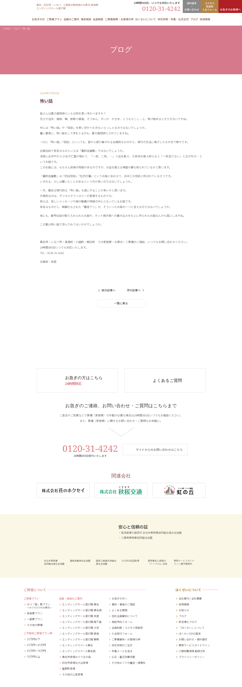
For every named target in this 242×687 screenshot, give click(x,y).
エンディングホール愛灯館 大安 (80, 628)
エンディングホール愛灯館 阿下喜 (82, 622)
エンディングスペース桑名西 (78, 651)
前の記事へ (108, 290)
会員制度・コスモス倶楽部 (127, 628)
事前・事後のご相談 (123, 604)
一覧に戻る (121, 303)
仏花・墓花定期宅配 (123, 657)
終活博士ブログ (188, 622)
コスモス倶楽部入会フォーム (209, 6)
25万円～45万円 (36, 645)
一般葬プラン (35, 619)
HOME (7, 28)
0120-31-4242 (90, 450)
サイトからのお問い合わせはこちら (159, 449)
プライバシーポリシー (192, 657)
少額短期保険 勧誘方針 (192, 651)
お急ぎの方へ (119, 598)
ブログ (16, 28)
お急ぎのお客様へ (230, 9)
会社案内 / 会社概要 (190, 598)
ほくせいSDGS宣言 (190, 633)
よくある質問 (119, 610)
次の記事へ (134, 290)
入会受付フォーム (122, 633)
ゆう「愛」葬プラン (39, 605)
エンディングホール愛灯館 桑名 (80, 604)
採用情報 (205, 19)
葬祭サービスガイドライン (194, 645)
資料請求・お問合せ (191, 6)
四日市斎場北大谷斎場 (75, 663)
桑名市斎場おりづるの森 (76, 657)
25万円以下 (33, 639)
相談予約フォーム (122, 622)
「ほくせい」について (192, 628)
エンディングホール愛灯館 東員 (80, 633)
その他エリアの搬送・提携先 (128, 663)
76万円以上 (33, 656)
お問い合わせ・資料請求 (193, 639)
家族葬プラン (35, 613)
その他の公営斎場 (72, 674)
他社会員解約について (125, 616)
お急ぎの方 (38, 19)
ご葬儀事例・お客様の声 (119, 19)
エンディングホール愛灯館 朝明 (80, 639)
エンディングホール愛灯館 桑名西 (82, 610)
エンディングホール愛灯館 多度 (80, 616)
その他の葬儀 (35, 625)
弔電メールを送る (122, 651)
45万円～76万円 (36, 651)
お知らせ (184, 610)
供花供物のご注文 (122, 645)
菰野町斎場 (68, 668)
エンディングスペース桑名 (77, 645)
